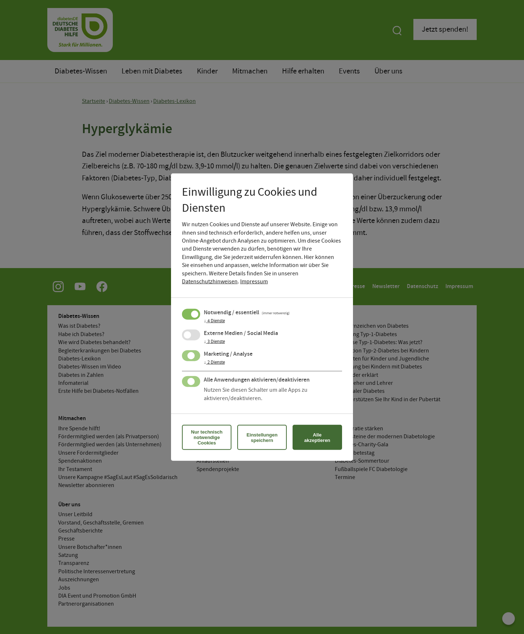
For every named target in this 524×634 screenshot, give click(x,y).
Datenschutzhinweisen (210, 282)
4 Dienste (214, 321)
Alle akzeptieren (317, 437)
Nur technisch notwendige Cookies (207, 437)
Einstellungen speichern (261, 437)
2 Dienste (214, 362)
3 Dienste (214, 342)
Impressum (254, 282)
